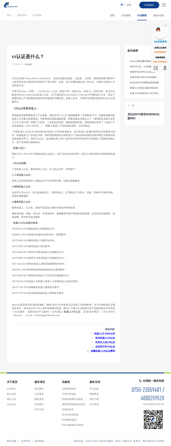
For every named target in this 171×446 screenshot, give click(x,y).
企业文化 (11, 404)
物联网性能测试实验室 (73, 404)
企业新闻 (126, 15)
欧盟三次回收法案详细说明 (144, 88)
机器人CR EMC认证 (104, 333)
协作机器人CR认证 (105, 338)
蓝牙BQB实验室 (70, 414)
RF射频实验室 (69, 419)
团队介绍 (11, 399)
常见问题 (94, 388)
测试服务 (39, 388)
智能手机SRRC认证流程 (142, 71)
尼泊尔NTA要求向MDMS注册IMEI (143, 116)
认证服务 (39, 394)
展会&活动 (158, 15)
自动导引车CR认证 (105, 346)
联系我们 (149, 5)
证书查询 (94, 404)
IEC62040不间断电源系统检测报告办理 (146, 82)
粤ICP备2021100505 (153, 441)
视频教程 (94, 394)
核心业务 (11, 394)
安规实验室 (68, 409)
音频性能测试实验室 (72, 399)
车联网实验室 (69, 388)
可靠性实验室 (69, 394)
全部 (112, 15)
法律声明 (25, 441)
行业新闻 (36, 15)
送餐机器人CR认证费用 (103, 351)
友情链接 (39, 441)
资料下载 (94, 399)
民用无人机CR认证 (105, 342)
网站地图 (11, 441)
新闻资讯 (22, 15)
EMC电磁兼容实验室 (72, 425)
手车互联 (39, 409)
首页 (9, 15)
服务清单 (39, 399)
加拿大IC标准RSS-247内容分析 (146, 93)
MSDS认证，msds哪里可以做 (145, 66)
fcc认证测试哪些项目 (141, 61)
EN (129, 5)
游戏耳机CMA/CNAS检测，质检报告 (146, 77)
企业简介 (11, 388)
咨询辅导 (39, 404)
